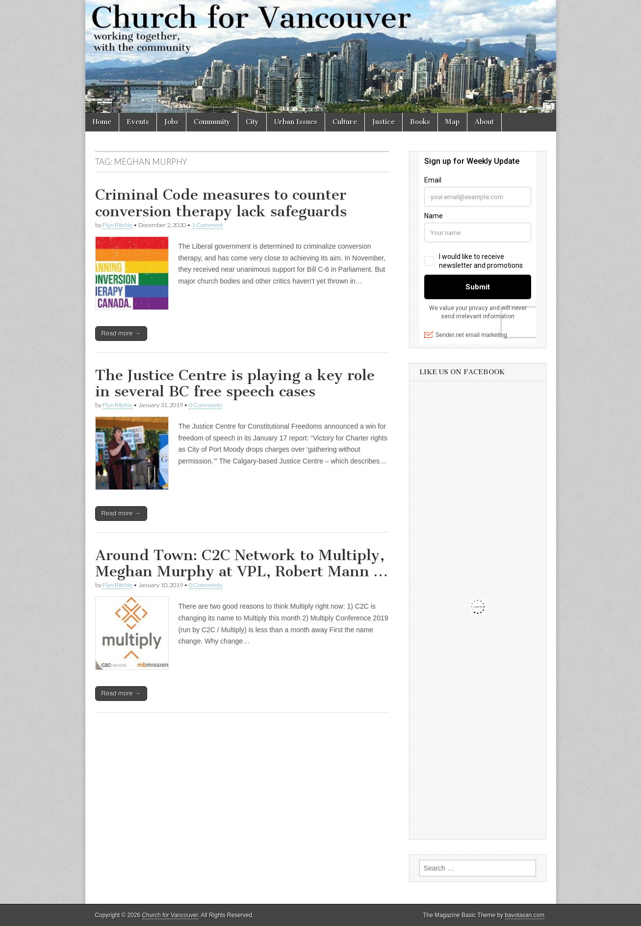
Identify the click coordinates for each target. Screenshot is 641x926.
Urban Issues (295, 122)
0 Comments (205, 405)
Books (420, 122)
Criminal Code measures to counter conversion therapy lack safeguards (221, 203)
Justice (383, 122)
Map (452, 122)
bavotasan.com (525, 915)
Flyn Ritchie (117, 225)
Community (212, 122)
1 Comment (207, 225)
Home (102, 122)
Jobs (171, 122)
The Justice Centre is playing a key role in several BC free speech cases (235, 383)
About (484, 122)
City (252, 122)
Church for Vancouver (170, 915)
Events (138, 122)
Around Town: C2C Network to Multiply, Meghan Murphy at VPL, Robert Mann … (241, 563)
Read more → (121, 333)
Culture (345, 122)
